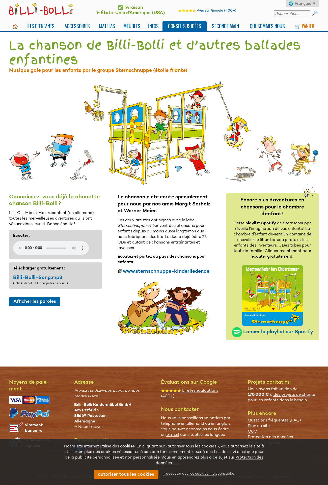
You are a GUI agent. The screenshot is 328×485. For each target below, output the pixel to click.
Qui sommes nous (267, 26)
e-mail (173, 434)
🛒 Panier (304, 26)
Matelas (107, 26)
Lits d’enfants (40, 26)
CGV (252, 431)
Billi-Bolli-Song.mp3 (37, 277)
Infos (153, 26)
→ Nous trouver (88, 426)
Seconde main (225, 26)
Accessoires (77, 26)
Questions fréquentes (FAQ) (274, 420)
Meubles (131, 26)
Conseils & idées (184, 26)
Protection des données (270, 436)
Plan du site (259, 425)
